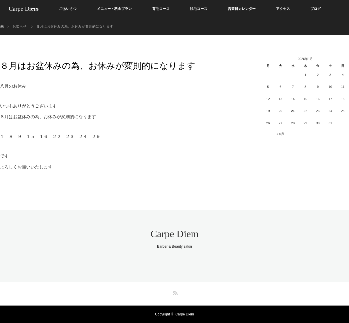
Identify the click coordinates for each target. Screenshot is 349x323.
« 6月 (280, 134)
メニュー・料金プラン (114, 9)
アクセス (283, 9)
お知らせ (19, 26)
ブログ (315, 9)
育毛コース (161, 9)
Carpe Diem (23, 8)
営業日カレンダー (242, 9)
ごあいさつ (67, 9)
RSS (174, 291)
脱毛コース (198, 9)
